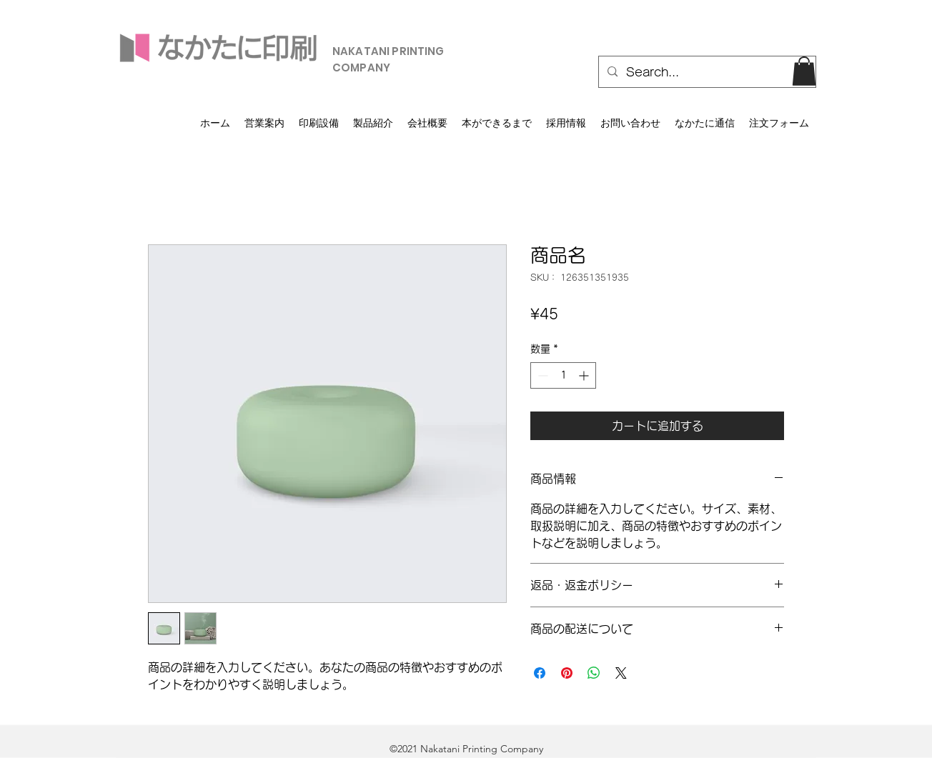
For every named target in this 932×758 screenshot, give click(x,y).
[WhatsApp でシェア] (594, 673)
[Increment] (585, 375)
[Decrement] (541, 375)
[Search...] (705, 72)
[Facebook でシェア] (539, 673)
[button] (804, 71)
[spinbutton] (563, 375)
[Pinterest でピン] (566, 673)
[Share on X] (621, 673)
